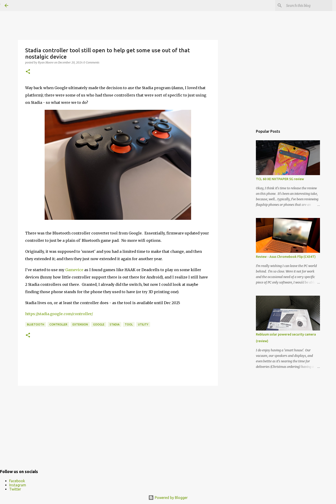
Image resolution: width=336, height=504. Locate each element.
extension (80, 324)
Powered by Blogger (168, 498)
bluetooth (35, 324)
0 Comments (91, 62)
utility (143, 324)
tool (129, 324)
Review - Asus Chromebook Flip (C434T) (286, 257)
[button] (28, 72)
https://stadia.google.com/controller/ (59, 313)
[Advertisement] (118, 425)
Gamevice (74, 269)
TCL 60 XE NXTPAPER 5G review (280, 179)
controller (58, 324)
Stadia (114, 324)
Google (98, 324)
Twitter (15, 489)
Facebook (17, 481)
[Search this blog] (308, 5)
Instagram (17, 485)
